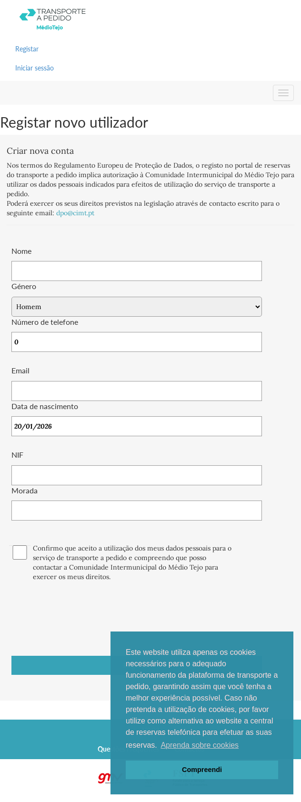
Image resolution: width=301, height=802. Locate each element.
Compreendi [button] (202, 769)
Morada (24, 490)
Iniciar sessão (34, 68)
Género (23, 286)
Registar (27, 49)
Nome (21, 250)
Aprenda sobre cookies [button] (200, 745)
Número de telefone (44, 321)
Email (20, 370)
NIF (17, 454)
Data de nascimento (44, 406)
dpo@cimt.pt (75, 213)
